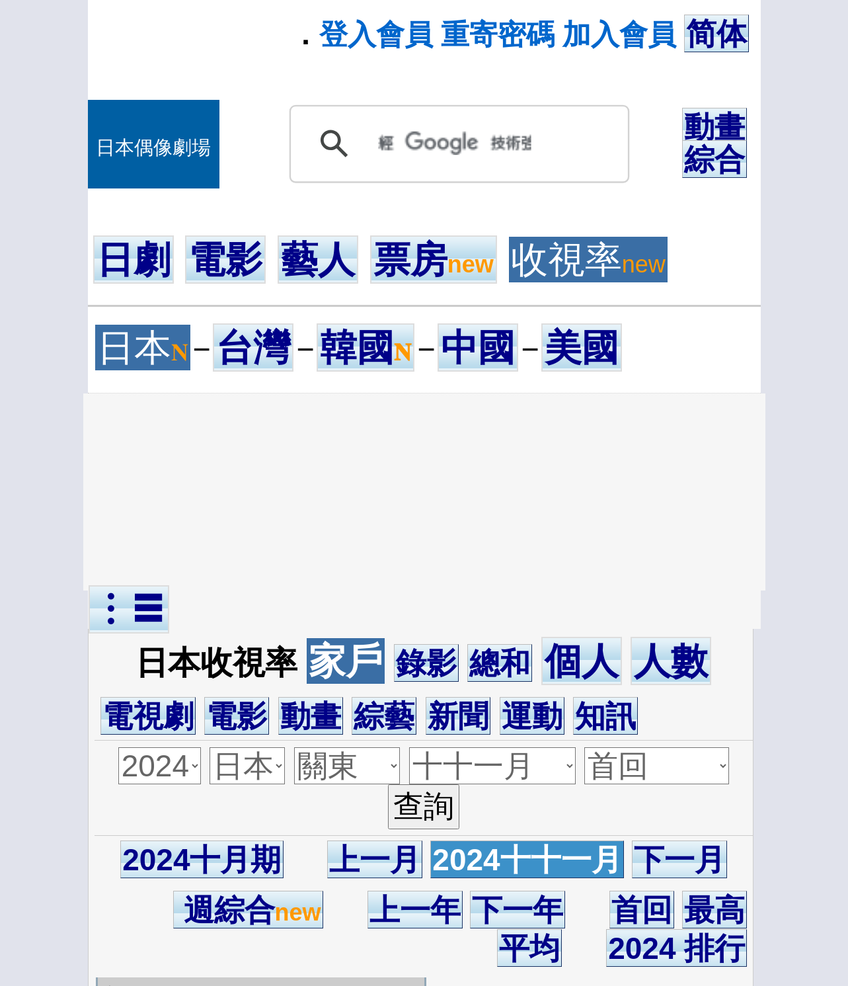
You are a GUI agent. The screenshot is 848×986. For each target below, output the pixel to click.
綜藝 (384, 716)
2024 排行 (676, 948)
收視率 (588, 259)
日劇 (133, 259)
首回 (641, 910)
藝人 (318, 259)
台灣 (253, 347)
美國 (582, 347)
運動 (532, 716)
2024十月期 (201, 859)
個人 (582, 661)
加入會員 (619, 34)
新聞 (458, 716)
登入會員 (376, 34)
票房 (433, 259)
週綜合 (248, 910)
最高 (714, 910)
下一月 (679, 859)
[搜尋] (454, 143)
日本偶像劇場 (153, 147)
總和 (499, 663)
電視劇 (148, 716)
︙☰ (129, 609)
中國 (478, 347)
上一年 (415, 910)
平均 (529, 948)
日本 (142, 347)
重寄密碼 (498, 34)
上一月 (374, 859)
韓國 (365, 347)
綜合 (714, 159)
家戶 (346, 661)
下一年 (517, 910)
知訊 (605, 716)
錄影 (426, 663)
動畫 (714, 127)
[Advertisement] (424, 492)
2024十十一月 (526, 859)
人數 (671, 661)
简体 (716, 34)
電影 (225, 259)
